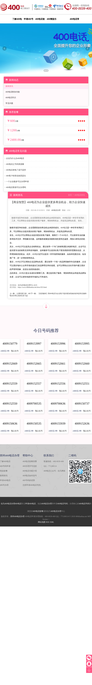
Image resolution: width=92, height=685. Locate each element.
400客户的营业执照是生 (16, 176)
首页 (70, 195)
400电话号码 (62, 504)
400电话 (64, 228)
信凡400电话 (6, 504)
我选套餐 (4, 471)
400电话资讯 (79, 195)
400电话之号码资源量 (15, 164)
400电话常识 (11, 98)
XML (52, 522)
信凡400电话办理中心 (26, 285)
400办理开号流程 (30, 466)
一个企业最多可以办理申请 (17, 182)
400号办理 (4, 485)
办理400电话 (16, 504)
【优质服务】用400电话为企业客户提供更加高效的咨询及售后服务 (62, 293)
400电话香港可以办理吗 (16, 187)
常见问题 (9, 103)
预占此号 (15, 351)
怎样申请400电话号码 (32, 485)
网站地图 (41, 522)
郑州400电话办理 (17, 516)
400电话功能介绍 (30, 471)
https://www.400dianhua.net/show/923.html (32, 287)
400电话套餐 (38, 511)
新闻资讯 (9, 86)
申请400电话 (5, 480)
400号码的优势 (29, 480)
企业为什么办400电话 (15, 158)
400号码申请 (5, 466)
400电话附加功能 (13, 92)
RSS (47, 522)
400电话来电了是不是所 (16, 170)
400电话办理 (55, 210)
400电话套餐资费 (30, 461)
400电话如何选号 (30, 476)
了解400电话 (5, 461)
